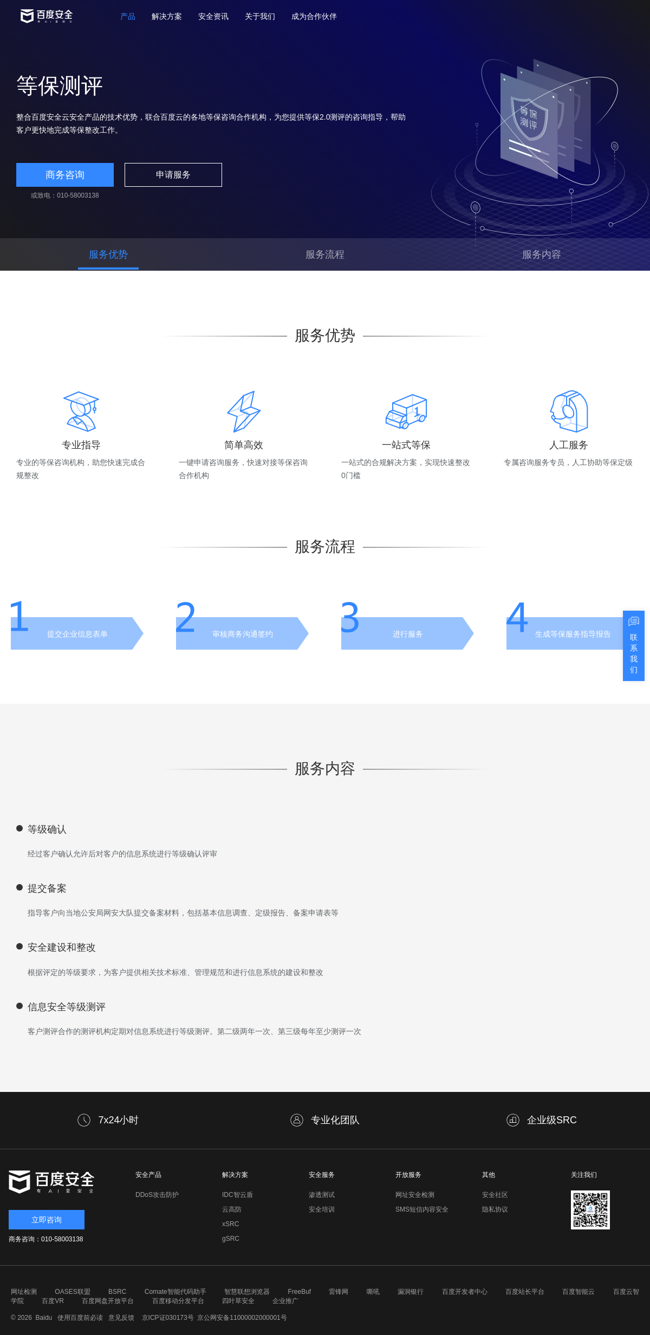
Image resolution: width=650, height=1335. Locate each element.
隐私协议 (495, 1209)
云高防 (232, 1209)
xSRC (230, 1224)
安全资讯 (213, 16)
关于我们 (260, 16)
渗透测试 (322, 1195)
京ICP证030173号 (168, 1317)
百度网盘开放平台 (108, 1301)
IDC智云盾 (237, 1195)
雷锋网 (338, 1291)
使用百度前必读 (78, 1317)
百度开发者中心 (464, 1291)
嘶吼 (373, 1291)
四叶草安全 (238, 1301)
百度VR (53, 1301)
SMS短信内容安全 (421, 1209)
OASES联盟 (72, 1291)
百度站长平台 (524, 1291)
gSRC (230, 1238)
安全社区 (495, 1195)
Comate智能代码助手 (175, 1291)
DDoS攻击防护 (157, 1195)
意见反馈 (120, 1317)
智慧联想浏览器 (247, 1291)
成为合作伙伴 (314, 16)
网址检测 (24, 1291)
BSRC (117, 1291)
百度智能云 (578, 1291)
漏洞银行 (411, 1291)
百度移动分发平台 (178, 1301)
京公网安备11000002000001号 (242, 1317)
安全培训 (322, 1209)
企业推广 (285, 1301)
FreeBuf (299, 1291)
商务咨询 (65, 174)
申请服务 (173, 174)
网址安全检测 (414, 1195)
